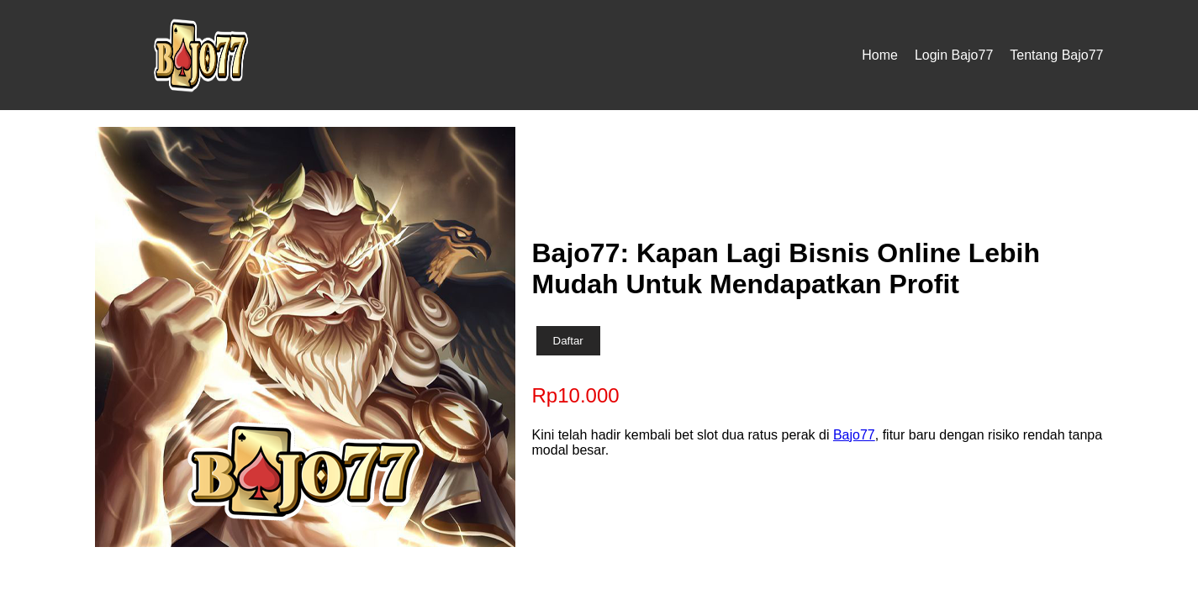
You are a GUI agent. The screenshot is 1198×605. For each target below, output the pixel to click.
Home (880, 55)
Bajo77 (854, 435)
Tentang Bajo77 (1056, 55)
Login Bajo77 (954, 55)
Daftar (568, 340)
